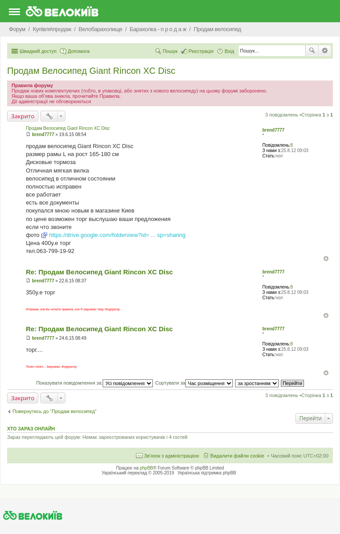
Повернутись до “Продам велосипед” (54, 411)
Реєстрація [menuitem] (200, 51)
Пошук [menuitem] (170, 51)
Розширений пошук (325, 50)
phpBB (146, 468)
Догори (326, 258)
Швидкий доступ (38, 51)
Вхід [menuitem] (229, 51)
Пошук (312, 50)
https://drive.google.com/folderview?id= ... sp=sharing (117, 235)
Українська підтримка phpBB (206, 472)
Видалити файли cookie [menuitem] (237, 455)
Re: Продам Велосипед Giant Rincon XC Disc (99, 272)
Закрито (22, 116)
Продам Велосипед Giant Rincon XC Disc (91, 71)
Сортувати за (194, 382)
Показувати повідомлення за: (94, 382)
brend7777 (273, 130)
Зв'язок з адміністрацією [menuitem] (171, 455)
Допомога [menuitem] (78, 51)
